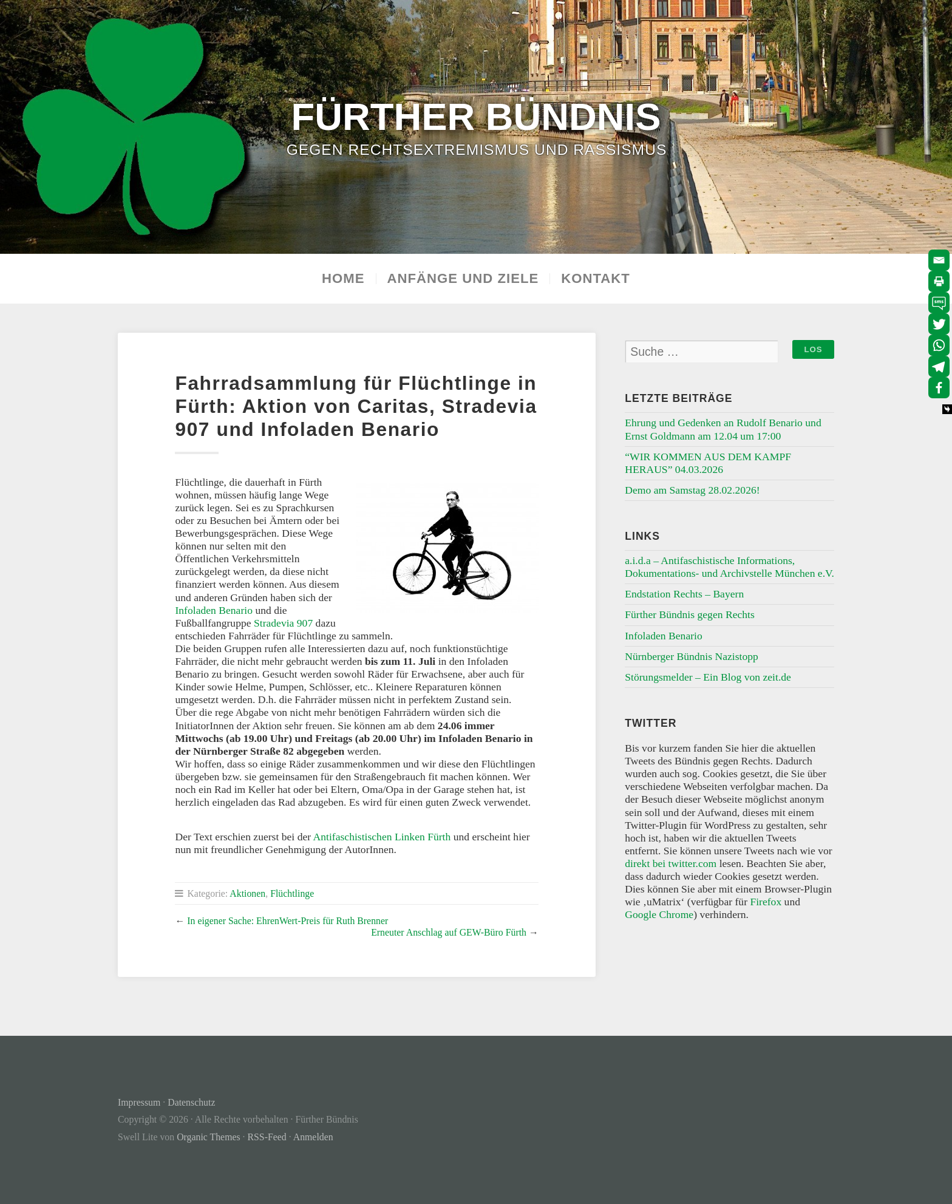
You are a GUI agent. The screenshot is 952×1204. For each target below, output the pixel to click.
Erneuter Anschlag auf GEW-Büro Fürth (448, 932)
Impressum (139, 1102)
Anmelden (313, 1137)
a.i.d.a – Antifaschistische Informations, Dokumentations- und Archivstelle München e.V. (729, 566)
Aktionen (247, 893)
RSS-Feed (267, 1137)
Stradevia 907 (283, 623)
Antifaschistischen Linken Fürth (380, 837)
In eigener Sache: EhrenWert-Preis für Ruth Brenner (287, 921)
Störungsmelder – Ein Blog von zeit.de (708, 677)
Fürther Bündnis (476, 116)
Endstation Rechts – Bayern (684, 594)
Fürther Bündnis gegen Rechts (690, 614)
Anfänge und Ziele (463, 278)
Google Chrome (659, 914)
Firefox (765, 902)
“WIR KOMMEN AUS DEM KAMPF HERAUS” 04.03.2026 (708, 463)
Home (343, 278)
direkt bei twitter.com (670, 863)
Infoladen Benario (214, 610)
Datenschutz (191, 1102)
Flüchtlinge (292, 893)
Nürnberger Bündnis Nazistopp (691, 656)
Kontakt (595, 278)
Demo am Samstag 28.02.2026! (692, 490)
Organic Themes (208, 1137)
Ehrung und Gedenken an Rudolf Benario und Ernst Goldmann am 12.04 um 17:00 (723, 429)
